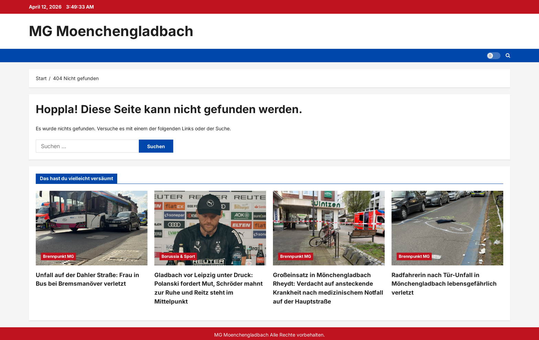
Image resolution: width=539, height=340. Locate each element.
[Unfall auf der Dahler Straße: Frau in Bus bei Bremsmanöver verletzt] (91, 228)
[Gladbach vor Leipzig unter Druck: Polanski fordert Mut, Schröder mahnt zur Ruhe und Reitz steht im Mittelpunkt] (210, 228)
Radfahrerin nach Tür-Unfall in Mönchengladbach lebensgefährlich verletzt (440, 283)
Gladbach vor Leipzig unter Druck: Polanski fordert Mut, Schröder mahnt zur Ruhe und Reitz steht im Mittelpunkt (207, 283)
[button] (493, 55)
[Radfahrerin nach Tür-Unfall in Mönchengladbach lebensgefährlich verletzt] (447, 228)
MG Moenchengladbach (111, 31)
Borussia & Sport (178, 256)
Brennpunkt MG (58, 256)
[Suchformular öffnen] (508, 55)
